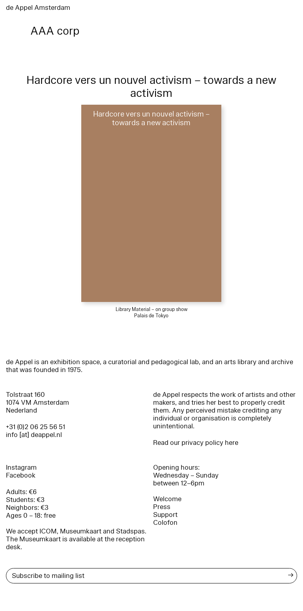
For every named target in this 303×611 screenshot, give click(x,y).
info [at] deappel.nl (34, 434)
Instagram (21, 467)
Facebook (21, 475)
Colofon (165, 522)
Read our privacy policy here (195, 442)
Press (161, 506)
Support (165, 514)
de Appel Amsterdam (38, 7)
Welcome (167, 499)
